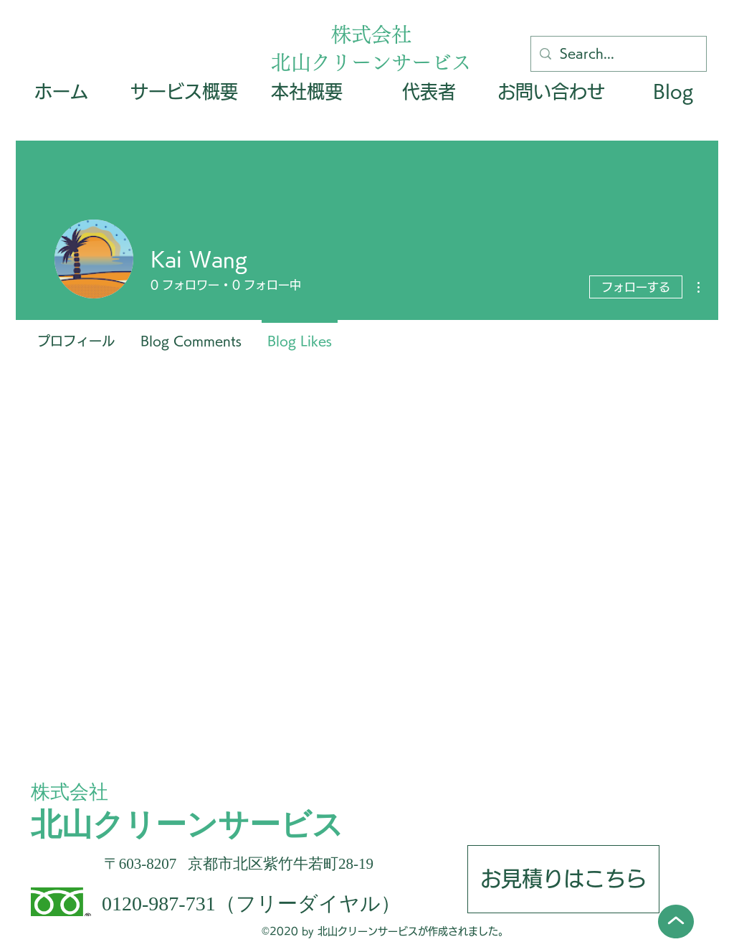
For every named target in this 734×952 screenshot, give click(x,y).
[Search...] (618, 54)
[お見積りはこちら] (563, 879)
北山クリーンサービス (371, 62)
